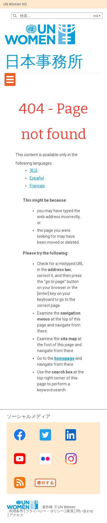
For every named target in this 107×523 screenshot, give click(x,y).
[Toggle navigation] (10, 79)
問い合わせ (85, 511)
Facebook (20, 434)
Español (37, 178)
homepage (64, 358)
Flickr (45, 458)
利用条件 (16, 511)
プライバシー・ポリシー (45, 511)
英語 (34, 170)
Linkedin (71, 434)
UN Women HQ (15, 4)
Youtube (20, 458)
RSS (20, 482)
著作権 (47, 507)
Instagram (71, 458)
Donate (45, 482)
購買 (69, 511)
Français (37, 185)
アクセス (16, 515)
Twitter (45, 434)
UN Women (67, 507)
